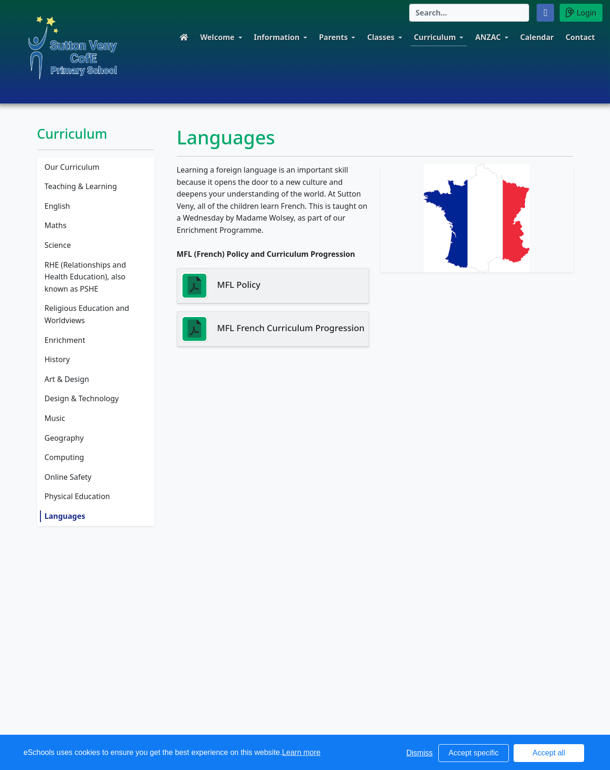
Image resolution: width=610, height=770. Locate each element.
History (57, 359)
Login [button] (581, 12)
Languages (65, 516)
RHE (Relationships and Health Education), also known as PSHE (85, 277)
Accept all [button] (548, 753)
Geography (64, 438)
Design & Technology (82, 398)
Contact (580, 37)
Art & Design (67, 379)
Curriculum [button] (435, 37)
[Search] (469, 13)
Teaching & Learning (81, 186)
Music (55, 418)
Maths (56, 225)
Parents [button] (333, 37)
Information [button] (277, 37)
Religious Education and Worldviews (87, 314)
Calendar (537, 37)
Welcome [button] (217, 37)
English (57, 206)
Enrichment (65, 340)
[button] (545, 13)
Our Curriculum (72, 167)
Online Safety (68, 477)
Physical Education (77, 496)
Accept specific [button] (474, 753)
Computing (64, 457)
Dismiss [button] (419, 753)
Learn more (301, 752)
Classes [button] (381, 37)
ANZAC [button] (487, 37)
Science (58, 245)
